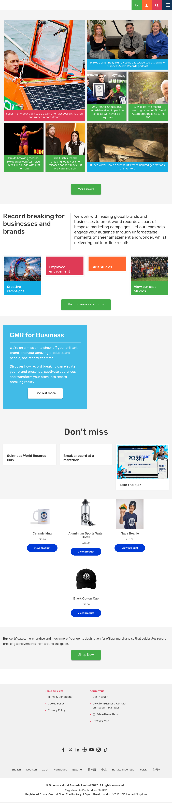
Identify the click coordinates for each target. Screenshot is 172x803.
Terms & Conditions (60, 698)
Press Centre (101, 722)
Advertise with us (107, 715)
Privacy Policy (57, 711)
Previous (5, 10)
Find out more (45, 394)
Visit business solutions (86, 305)
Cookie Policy (56, 704)
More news (86, 189)
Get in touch (100, 698)
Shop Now (86, 656)
